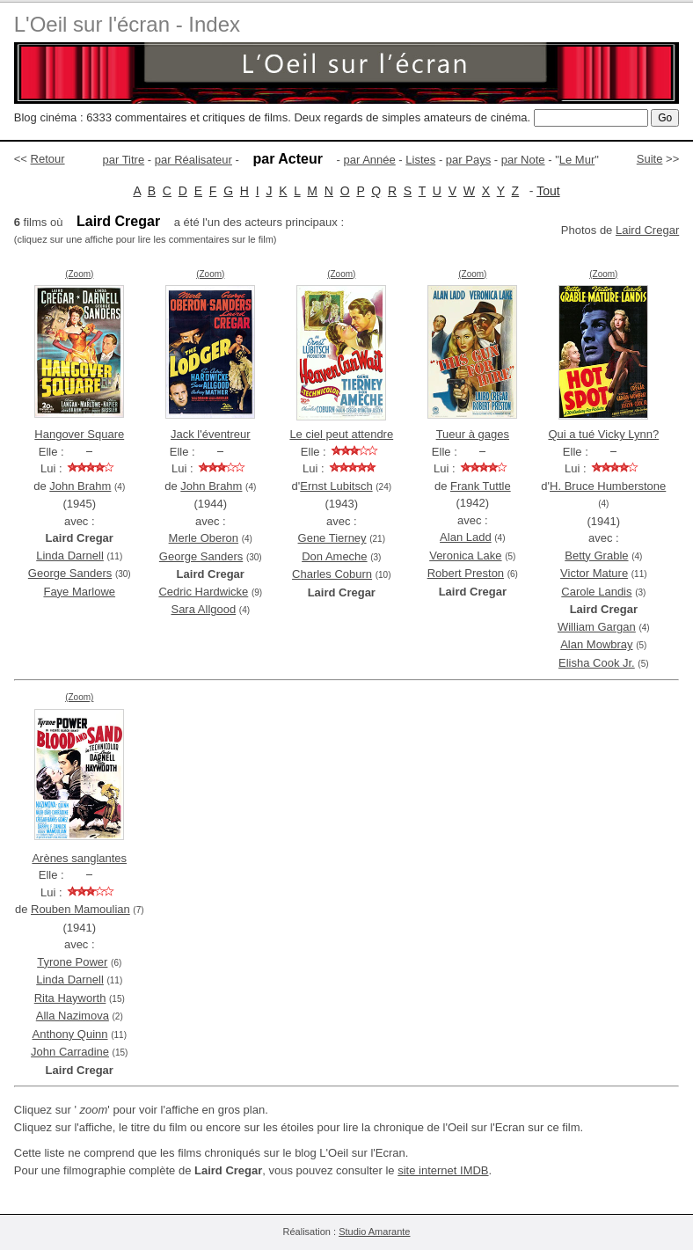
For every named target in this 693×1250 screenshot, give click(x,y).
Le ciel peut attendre (341, 434)
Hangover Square (79, 434)
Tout (547, 191)
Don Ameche (334, 556)
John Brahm (80, 486)
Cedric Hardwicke (203, 591)
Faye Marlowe (79, 591)
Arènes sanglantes (79, 858)
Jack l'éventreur (211, 434)
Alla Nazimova (72, 1015)
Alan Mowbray (596, 644)
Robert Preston (465, 573)
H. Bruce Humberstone (608, 486)
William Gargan (597, 626)
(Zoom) (79, 274)
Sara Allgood (203, 609)
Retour (48, 158)
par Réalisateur (193, 159)
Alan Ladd (466, 537)
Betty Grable (596, 555)
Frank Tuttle (480, 486)
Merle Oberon (203, 538)
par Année (369, 159)
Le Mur (577, 159)
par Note (523, 159)
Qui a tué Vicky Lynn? (603, 434)
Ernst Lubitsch (336, 486)
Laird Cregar (647, 230)
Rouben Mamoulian (80, 909)
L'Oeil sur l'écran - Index (127, 24)
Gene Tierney (332, 538)
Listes (420, 159)
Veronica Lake (465, 555)
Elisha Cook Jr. (596, 662)
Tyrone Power (72, 962)
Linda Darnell (70, 555)
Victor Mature (594, 573)
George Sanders (70, 573)
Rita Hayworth (70, 998)
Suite (650, 158)
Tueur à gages (472, 434)
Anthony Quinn (70, 1034)
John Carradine (70, 1051)
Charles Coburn (332, 574)
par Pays (468, 159)
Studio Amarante (374, 1231)
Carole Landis (596, 591)
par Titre (124, 159)
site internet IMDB (443, 1170)
